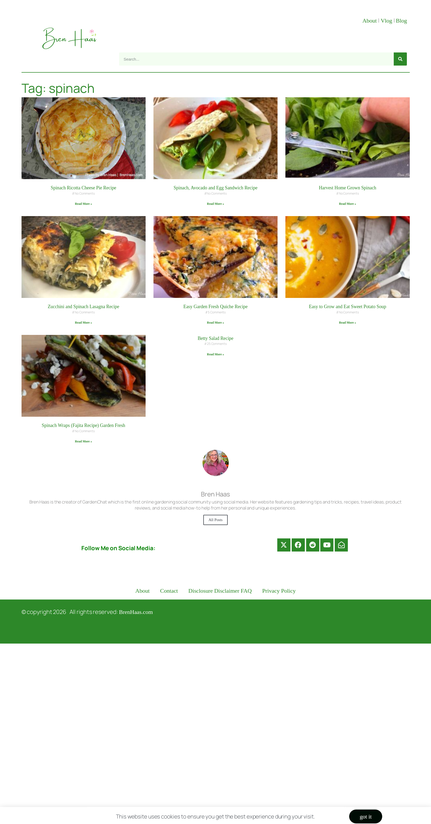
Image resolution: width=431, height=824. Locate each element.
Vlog (387, 20)
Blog (401, 20)
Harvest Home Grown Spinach (347, 187)
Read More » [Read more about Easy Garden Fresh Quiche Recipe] (215, 322)
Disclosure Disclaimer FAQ (220, 590)
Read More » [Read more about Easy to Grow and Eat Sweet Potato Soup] (347, 322)
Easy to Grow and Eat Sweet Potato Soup (347, 306)
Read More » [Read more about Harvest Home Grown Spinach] (347, 204)
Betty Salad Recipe (215, 338)
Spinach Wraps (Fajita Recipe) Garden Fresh (83, 425)
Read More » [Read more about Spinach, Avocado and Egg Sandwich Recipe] (215, 204)
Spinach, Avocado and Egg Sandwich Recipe (216, 187)
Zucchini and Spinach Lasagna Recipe (83, 306)
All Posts (216, 520)
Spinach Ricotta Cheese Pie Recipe (83, 187)
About (370, 20)
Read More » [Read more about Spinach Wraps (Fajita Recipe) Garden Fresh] (83, 441)
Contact (169, 590)
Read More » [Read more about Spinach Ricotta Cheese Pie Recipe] (83, 204)
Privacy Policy (279, 590)
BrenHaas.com (136, 612)
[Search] (400, 59)
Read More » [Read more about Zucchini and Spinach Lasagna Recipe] (83, 322)
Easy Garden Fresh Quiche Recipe (215, 306)
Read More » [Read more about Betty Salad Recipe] (215, 354)
